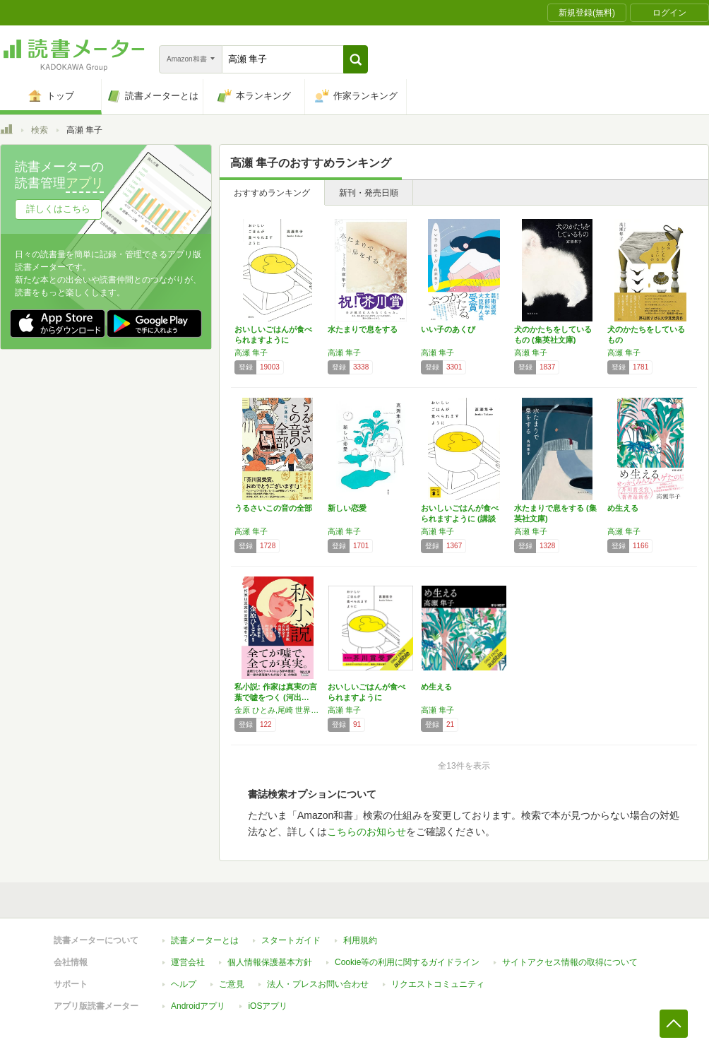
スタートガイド (291, 940)
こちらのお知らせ (366, 831)
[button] (355, 59)
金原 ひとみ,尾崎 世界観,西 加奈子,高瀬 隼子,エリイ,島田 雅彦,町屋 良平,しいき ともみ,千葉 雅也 (277, 710)
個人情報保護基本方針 (269, 962)
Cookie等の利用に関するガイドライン (407, 962)
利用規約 (360, 940)
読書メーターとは (205, 940)
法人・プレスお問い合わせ (318, 984)
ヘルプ (183, 984)
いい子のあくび (448, 329)
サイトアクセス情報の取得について (570, 962)
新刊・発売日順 (368, 193)
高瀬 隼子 (251, 352)
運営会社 (188, 962)
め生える (622, 508)
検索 (39, 130)
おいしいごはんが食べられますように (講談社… (460, 518)
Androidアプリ (198, 1006)
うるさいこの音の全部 (273, 508)
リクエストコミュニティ (437, 984)
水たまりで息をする (363, 329)
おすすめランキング (272, 193)
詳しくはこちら (58, 208)
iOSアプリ (267, 1006)
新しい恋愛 (347, 508)
